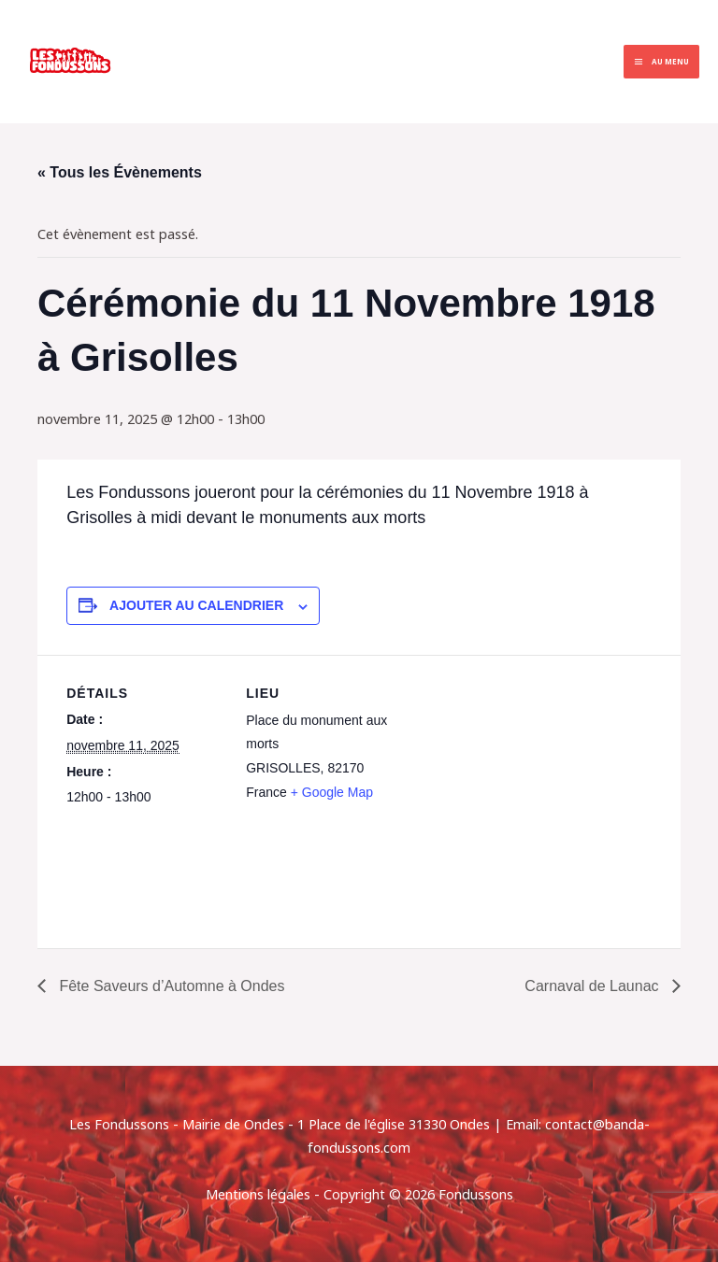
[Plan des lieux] (524, 784)
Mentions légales (258, 1193)
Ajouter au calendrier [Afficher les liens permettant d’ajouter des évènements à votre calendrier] (196, 605)
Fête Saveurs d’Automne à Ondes (169, 986)
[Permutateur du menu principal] (661, 62)
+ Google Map (332, 792)
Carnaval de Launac (593, 986)
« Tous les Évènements (119, 172)
